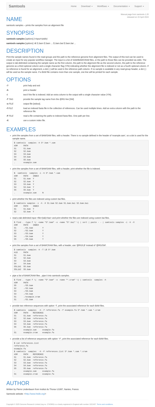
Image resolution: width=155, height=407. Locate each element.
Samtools (17, 6)
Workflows (103, 6)
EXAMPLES (21, 129)
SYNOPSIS (20, 33)
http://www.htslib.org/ (35, 394)
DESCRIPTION (25, 51)
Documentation (122, 6)
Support (139, 6)
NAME (14, 19)
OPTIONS (18, 79)
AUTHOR (17, 383)
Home (73, 6)
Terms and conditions (105, 404)
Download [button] (87, 6)
